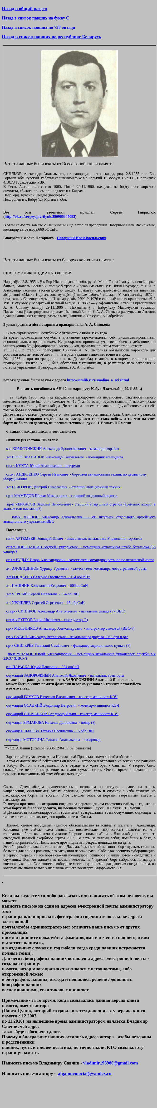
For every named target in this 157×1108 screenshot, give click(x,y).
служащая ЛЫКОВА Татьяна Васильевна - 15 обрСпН (50, 731)
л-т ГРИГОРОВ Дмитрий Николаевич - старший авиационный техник (63, 487)
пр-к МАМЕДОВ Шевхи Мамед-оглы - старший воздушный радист (61, 496)
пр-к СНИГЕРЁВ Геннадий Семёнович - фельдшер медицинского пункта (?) (68, 645)
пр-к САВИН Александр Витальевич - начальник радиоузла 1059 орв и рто (67, 637)
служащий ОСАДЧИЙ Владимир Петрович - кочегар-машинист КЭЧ (62, 705)
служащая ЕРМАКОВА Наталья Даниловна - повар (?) (50, 722)
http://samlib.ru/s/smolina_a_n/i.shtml (98, 380)
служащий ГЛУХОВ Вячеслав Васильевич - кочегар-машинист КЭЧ (62, 697)
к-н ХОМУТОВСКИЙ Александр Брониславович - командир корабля (62, 449)
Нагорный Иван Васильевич (81, 238)
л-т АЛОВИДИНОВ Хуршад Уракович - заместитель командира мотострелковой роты (76, 568)
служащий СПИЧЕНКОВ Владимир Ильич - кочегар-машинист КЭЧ (62, 714)
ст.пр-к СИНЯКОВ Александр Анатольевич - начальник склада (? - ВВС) (65, 611)
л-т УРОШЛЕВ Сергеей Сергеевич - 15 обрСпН (45, 603)
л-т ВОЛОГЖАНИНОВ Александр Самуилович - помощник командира (64, 457)
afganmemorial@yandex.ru (85, 1073)
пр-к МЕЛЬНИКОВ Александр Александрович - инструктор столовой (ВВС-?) (70, 628)
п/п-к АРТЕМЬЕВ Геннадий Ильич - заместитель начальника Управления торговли (74, 538)
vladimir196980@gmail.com (110, 1062)
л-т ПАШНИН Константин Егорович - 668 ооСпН (47, 585)
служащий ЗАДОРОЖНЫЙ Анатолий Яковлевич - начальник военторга (65, 675)
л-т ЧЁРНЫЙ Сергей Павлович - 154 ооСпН (42, 594)
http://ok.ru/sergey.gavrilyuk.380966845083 (40, 216)
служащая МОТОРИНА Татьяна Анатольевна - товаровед (53, 740)
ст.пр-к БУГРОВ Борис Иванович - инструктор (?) (47, 620)
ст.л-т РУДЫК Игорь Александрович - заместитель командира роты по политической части (80, 560)
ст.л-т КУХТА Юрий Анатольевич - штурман (43, 466)
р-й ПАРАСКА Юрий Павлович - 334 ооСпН (42, 667)
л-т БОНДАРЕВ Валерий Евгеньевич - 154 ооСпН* (48, 577)
